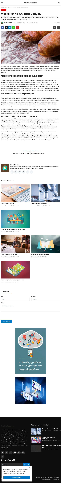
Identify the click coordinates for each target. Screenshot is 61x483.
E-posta (33, 296)
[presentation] (12, 316)
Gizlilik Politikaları (54, 477)
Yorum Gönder (6, 321)
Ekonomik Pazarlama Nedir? (21, 153)
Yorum (2, 303)
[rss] (2, 457)
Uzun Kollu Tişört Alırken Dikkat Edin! (51, 446)
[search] (59, 2)
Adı (2, 296)
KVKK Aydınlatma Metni (42, 477)
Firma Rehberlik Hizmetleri (9, 255)
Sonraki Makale (36, 151)
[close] (30, 467)
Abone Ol (26, 465)
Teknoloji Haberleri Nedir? (39, 204)
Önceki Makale (25, 151)
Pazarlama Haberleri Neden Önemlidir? (13, 229)
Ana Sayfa (3, 7)
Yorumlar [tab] (6, 292)
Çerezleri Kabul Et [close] (16, 477)
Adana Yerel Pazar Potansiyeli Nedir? (12, 280)
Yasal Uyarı (56, 479)
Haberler (10, 7)
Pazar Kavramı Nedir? (37, 153)
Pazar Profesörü (15, 165)
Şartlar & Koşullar (46, 479)
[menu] (2, 2)
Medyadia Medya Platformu (40, 255)
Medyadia (33, 257)
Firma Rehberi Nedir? (7, 204)
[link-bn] (30, 351)
